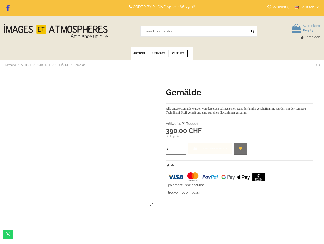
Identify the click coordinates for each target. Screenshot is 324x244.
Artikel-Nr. (173, 123)
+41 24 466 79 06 (181, 7)
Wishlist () (278, 7)
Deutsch (307, 7)
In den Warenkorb (210, 148)
